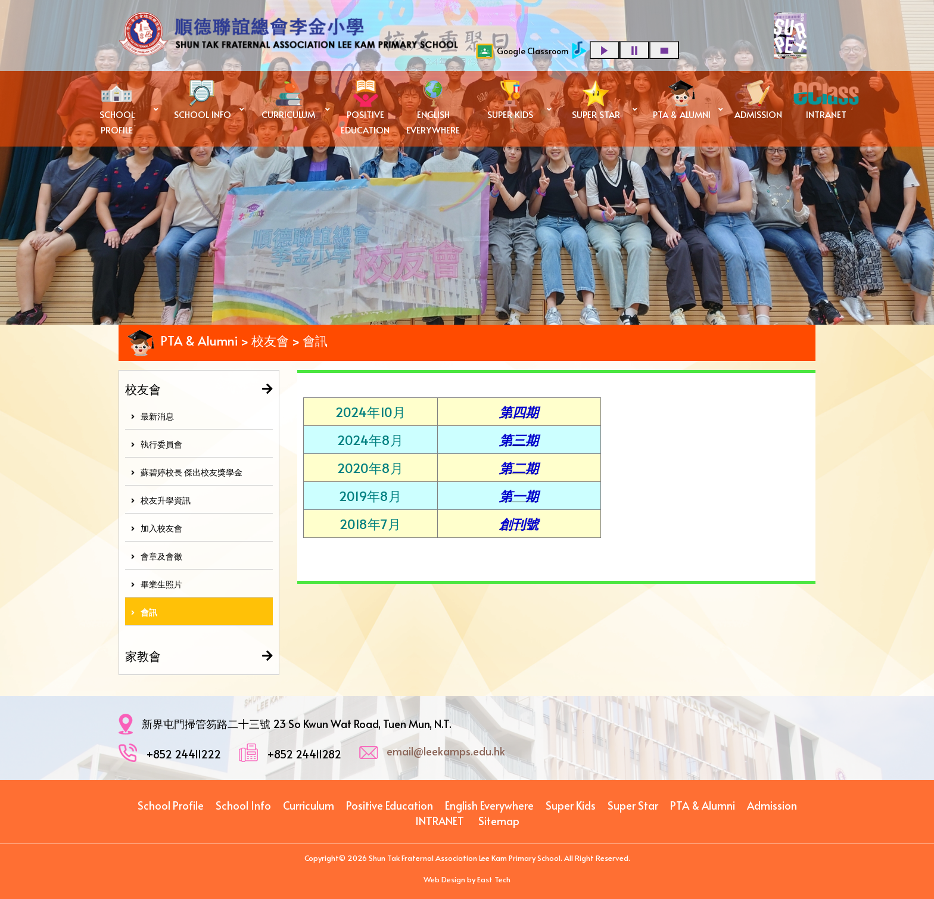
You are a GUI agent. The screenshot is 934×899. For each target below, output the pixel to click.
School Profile (171, 805)
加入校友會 (156, 528)
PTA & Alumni (702, 805)
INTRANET (439, 820)
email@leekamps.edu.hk (446, 751)
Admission (772, 805)
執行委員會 (156, 444)
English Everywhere (489, 805)
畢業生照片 (156, 584)
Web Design (444, 879)
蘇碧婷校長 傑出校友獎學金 (186, 472)
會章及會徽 (156, 556)
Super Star (633, 805)
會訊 (144, 612)
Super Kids (571, 805)
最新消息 (152, 416)
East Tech (493, 879)
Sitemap (498, 820)
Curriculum (308, 805)
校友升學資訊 (161, 500)
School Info (243, 805)
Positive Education (389, 805)
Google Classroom (522, 51)
